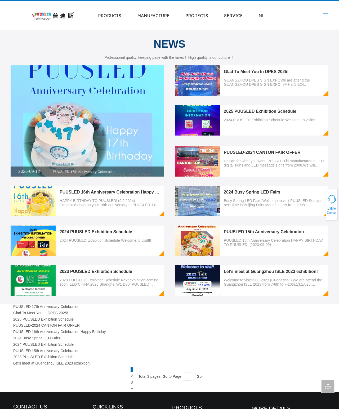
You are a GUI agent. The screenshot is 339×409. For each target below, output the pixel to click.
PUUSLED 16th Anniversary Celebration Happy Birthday (116, 192)
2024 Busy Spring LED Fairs (252, 192)
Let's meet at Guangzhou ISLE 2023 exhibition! (271, 271)
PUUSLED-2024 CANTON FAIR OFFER (262, 152)
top (328, 386)
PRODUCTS (109, 15)
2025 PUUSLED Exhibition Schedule (260, 111)
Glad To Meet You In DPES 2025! (256, 71)
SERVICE (233, 15)
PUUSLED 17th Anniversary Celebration (84, 172)
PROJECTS (196, 15)
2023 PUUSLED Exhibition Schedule (96, 271)
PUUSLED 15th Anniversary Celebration (264, 232)
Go (199, 376)
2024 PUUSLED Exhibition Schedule (96, 232)
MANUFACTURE (153, 15)
